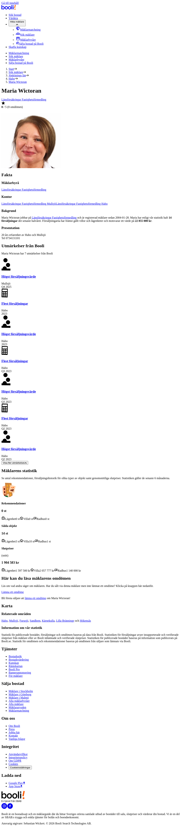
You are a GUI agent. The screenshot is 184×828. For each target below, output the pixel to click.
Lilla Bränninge (65, 620)
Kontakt (13, 735)
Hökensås (85, 620)
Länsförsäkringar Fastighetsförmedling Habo (82, 203)
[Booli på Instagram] (4, 807)
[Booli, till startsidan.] (8, 8)
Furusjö (23, 620)
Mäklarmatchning (19, 53)
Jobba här (14, 732)
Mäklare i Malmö (19, 697)
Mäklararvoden (17, 707)
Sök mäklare (16, 56)
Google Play (17, 783)
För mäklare (16, 675)
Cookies (13, 763)
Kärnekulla (48, 620)
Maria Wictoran (18, 81)
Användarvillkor (18, 754)
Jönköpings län (17, 75)
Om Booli (14, 725)
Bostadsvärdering (19, 659)
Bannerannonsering (20, 672)
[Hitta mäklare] (17, 23)
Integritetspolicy (18, 757)
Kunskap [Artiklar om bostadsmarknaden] (14, 662)
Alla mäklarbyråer (19, 700)
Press (12, 729)
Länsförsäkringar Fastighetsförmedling (23, 99)
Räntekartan (15, 666)
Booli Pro (14, 669)
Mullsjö (13, 620)
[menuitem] (28, 29)
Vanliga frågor (17, 738)
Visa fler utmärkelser (15, 462)
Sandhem (35, 620)
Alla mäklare (16, 704)
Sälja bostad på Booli (21, 62)
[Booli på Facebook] (10, 807)
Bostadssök (15, 656)
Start (11, 68)
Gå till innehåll (10, 3)
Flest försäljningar (14, 303)
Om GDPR (15, 760)
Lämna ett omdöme (12, 592)
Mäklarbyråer (16, 59)
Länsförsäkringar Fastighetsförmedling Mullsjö (28, 203)
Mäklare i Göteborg (20, 694)
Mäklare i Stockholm (21, 691)
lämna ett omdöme (35, 598)
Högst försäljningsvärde (18, 276)
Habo (12, 78)
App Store (15, 786)
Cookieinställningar (20, 767)
